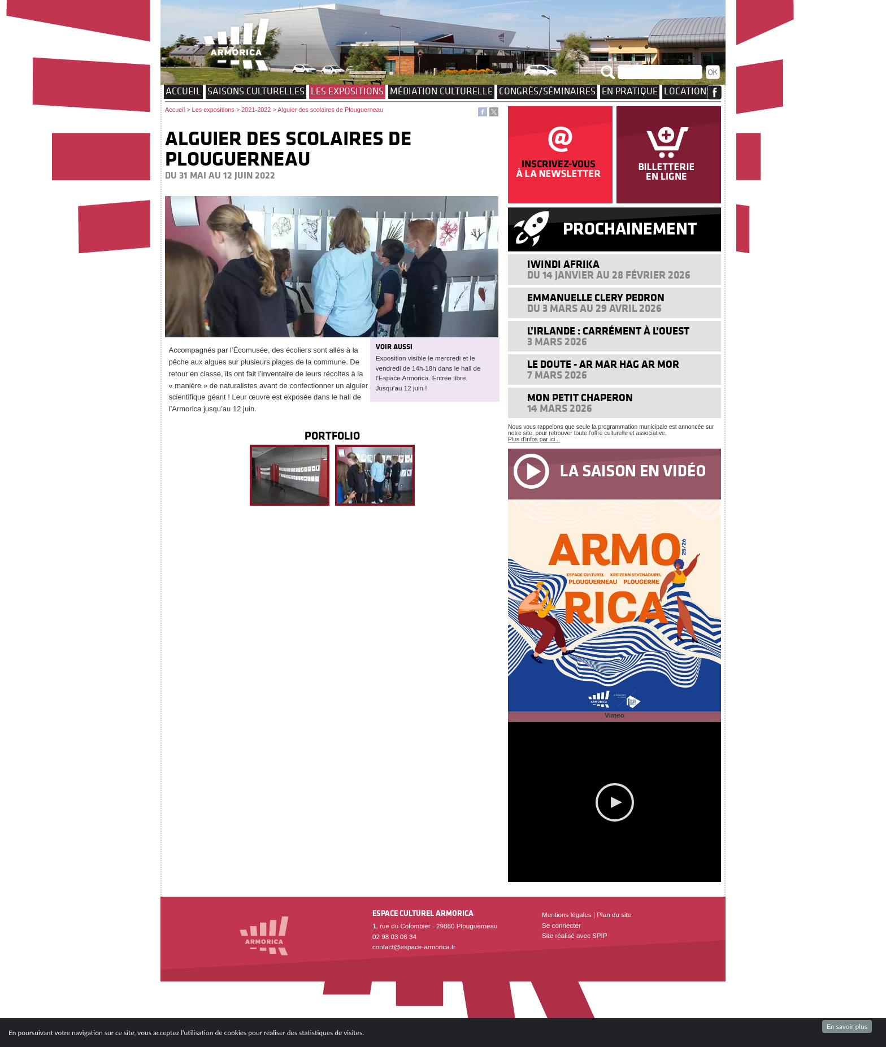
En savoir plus (847, 1026)
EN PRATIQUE (630, 91)
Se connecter (561, 925)
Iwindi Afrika (563, 264)
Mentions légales (567, 914)
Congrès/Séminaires (547, 91)
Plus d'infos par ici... (534, 439)
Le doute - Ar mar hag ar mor (603, 364)
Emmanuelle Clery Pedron (595, 297)
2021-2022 (256, 109)
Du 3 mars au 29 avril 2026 (594, 308)
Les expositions (347, 91)
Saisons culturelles (256, 91)
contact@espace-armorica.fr (413, 946)
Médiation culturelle (441, 91)
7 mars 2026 (557, 375)
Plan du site (614, 914)
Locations (687, 91)
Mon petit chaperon (580, 397)
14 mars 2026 (559, 408)
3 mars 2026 (557, 341)
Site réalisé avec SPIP (574, 935)
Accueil (183, 91)
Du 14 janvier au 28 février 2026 (608, 275)
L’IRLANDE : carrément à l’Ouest (608, 330)
